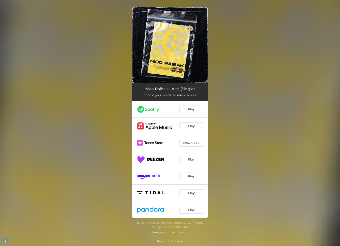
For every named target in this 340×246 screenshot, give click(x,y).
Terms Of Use (178, 227)
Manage (156, 232)
